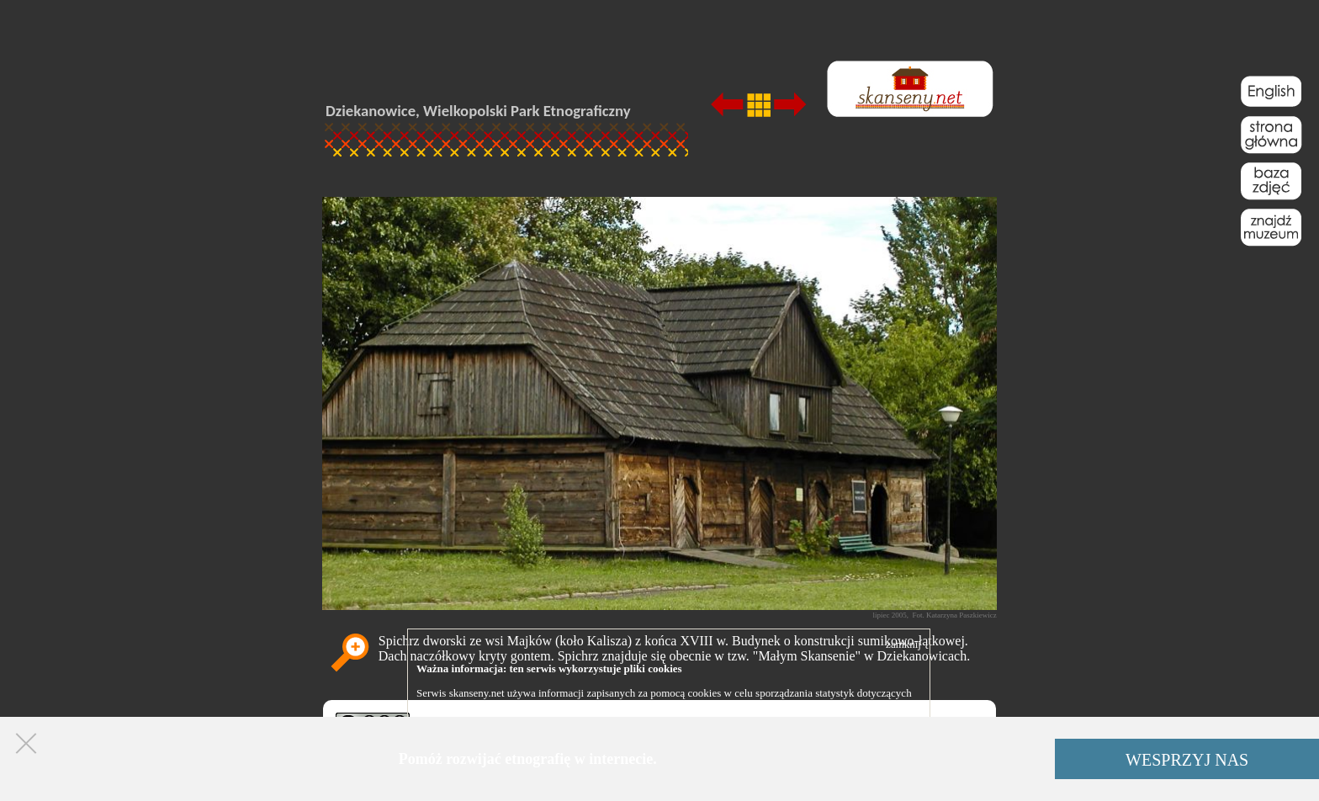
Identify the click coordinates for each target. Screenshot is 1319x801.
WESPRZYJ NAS (1187, 760)
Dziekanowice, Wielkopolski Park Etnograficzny (478, 110)
